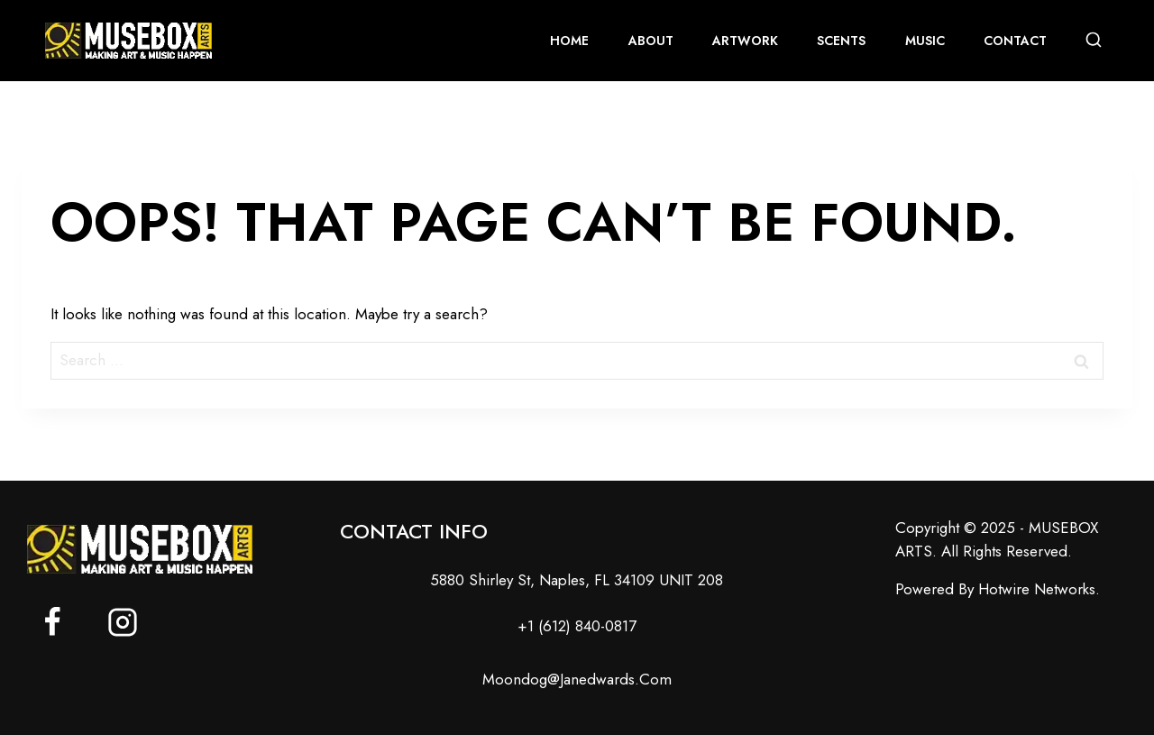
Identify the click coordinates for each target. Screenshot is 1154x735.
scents (841, 41)
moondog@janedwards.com (577, 679)
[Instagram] (122, 622)
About (650, 41)
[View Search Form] (1093, 40)
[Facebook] (52, 622)
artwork (745, 41)
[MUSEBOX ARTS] (128, 41)
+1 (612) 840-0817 (577, 626)
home (569, 41)
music (925, 41)
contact (1015, 41)
